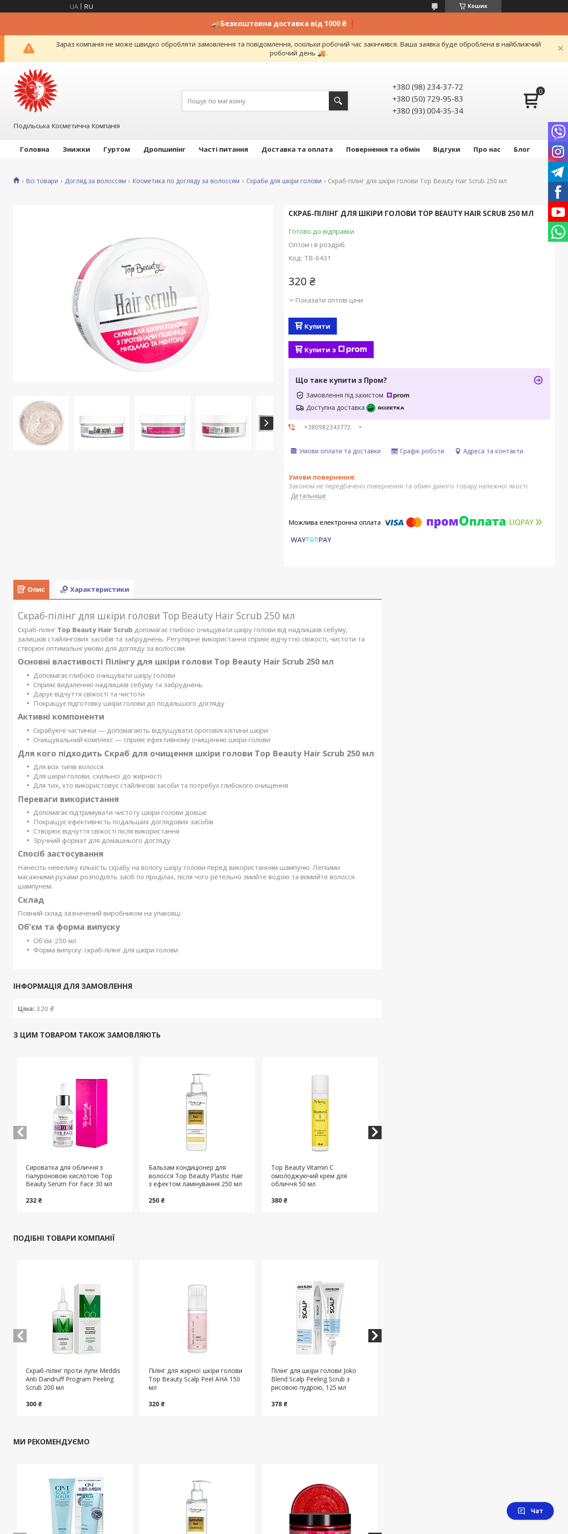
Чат (530, 1510)
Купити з (335, 349)
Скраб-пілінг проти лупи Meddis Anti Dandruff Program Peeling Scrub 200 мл (73, 1379)
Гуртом (116, 149)
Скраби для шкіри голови (284, 181)
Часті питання (223, 149)
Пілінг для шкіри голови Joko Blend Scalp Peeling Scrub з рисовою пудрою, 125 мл (313, 1379)
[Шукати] (338, 100)
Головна (34, 149)
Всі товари (42, 181)
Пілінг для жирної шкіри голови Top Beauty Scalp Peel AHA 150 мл (195, 1379)
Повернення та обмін (383, 149)
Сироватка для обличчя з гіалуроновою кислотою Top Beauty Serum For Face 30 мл (69, 1175)
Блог (522, 149)
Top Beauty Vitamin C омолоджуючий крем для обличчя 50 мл (309, 1175)
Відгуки (446, 149)
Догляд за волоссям (95, 181)
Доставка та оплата (297, 149)
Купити (317, 326)
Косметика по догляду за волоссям (186, 181)
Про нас (487, 149)
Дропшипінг (164, 149)
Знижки (76, 149)
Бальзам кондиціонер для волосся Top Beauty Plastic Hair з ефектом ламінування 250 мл (196, 1175)
